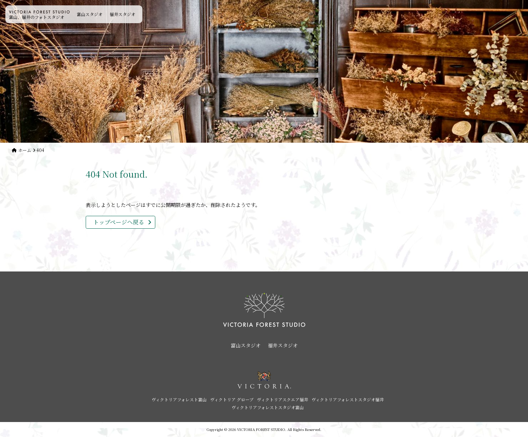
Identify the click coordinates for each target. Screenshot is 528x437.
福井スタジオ (122, 14)
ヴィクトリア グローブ (231, 399)
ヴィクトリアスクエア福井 (282, 399)
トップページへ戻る (118, 222)
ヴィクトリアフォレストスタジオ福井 (348, 399)
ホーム (24, 150)
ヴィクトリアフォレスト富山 (179, 399)
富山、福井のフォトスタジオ (39, 15)
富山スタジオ (89, 14)
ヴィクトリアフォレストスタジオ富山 (268, 407)
